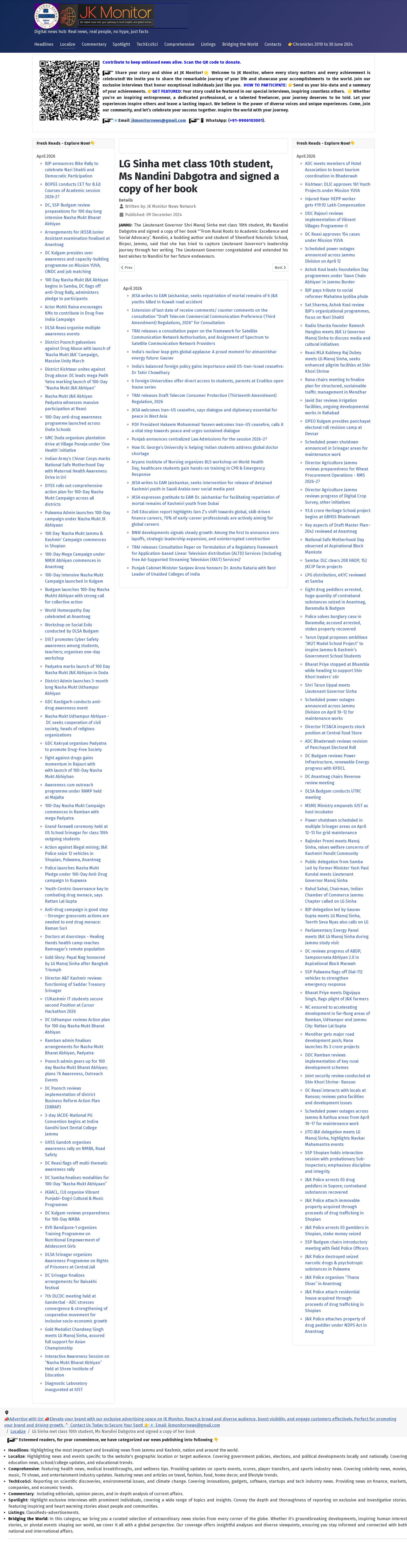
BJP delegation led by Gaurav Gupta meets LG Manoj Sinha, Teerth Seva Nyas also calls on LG (336, 916)
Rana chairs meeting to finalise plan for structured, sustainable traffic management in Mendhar (336, 386)
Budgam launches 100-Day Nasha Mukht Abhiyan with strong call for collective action (77, 595)
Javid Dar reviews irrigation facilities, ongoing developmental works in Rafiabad (337, 406)
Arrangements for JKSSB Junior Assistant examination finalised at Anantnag (77, 238)
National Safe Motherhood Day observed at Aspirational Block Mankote (334, 546)
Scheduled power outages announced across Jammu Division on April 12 (330, 255)
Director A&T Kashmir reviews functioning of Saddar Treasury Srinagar (75, 984)
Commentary (94, 44)
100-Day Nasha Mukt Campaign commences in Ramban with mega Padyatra (75, 812)
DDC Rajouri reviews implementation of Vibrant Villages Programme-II (330, 219)
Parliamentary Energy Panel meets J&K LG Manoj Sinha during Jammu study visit (337, 936)
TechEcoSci (147, 44)
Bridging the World (240, 44)
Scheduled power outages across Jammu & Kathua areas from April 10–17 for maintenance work (337, 1117)
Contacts (272, 44)
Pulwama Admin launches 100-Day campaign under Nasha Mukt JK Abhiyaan (77, 519)
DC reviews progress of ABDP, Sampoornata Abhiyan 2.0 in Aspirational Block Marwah (333, 957)
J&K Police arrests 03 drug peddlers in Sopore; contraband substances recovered (336, 1186)
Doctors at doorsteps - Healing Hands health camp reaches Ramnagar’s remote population (75, 943)
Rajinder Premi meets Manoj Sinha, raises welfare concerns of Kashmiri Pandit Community (337, 847)
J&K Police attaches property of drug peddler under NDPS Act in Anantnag (336, 1325)
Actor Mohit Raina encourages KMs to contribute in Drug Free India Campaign (74, 313)
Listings (208, 44)
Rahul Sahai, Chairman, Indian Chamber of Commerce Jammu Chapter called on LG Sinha (334, 895)
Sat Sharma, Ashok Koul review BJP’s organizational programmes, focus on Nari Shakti (337, 311)
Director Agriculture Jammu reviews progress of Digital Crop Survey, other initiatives (335, 496)
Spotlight (121, 44)
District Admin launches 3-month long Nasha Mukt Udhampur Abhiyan (76, 687)
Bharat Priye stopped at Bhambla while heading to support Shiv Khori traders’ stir (337, 670)
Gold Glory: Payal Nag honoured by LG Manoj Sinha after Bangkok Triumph (76, 963)
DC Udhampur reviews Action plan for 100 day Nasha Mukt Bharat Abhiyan (77, 1026)
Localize (67, 44)
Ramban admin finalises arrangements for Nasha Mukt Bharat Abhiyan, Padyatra (74, 1046)
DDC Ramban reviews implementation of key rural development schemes (331, 1061)
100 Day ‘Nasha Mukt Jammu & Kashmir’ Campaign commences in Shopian (75, 539)
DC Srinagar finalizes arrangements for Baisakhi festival (71, 1281)
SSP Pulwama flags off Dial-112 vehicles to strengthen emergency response (334, 978)
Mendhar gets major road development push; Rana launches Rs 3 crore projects (332, 1040)
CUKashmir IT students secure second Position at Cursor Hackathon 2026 (74, 1005)
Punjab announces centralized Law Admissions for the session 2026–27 (199, 439)
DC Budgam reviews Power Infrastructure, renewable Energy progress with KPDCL (337, 762)
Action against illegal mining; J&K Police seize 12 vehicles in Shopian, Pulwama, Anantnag (76, 853)
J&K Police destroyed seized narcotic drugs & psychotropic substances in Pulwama (334, 1263)
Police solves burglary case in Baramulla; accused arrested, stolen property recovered (333, 622)
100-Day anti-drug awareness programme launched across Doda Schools (73, 423)
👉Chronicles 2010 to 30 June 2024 (320, 44)
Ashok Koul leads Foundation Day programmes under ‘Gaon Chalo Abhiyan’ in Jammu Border (336, 275)
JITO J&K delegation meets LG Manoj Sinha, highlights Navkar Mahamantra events (335, 1138)
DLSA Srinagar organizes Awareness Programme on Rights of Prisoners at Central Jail (76, 1260)
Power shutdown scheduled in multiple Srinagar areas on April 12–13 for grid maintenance (335, 826)
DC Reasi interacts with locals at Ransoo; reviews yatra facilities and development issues (335, 1096)
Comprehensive (179, 44)
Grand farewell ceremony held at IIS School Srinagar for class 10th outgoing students (76, 832)
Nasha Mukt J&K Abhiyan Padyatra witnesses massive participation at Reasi (72, 402)
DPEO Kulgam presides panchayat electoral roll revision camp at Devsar (337, 427)
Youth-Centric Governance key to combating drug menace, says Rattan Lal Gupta (76, 895)
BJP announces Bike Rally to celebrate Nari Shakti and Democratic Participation (71, 169)
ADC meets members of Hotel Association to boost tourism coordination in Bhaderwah (333, 169)
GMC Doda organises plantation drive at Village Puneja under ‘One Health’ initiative (77, 444)
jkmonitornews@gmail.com (158, 120)
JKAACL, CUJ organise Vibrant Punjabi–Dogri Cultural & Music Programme (74, 1198)
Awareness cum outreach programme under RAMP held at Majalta (73, 791)
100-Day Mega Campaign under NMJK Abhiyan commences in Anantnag (75, 560)
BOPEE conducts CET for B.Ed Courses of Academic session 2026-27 (73, 190)
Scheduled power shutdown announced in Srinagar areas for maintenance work (336, 448)
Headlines (43, 44)
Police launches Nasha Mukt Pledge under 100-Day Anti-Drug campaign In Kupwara (76, 874)
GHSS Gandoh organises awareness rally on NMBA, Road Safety (75, 1148)
